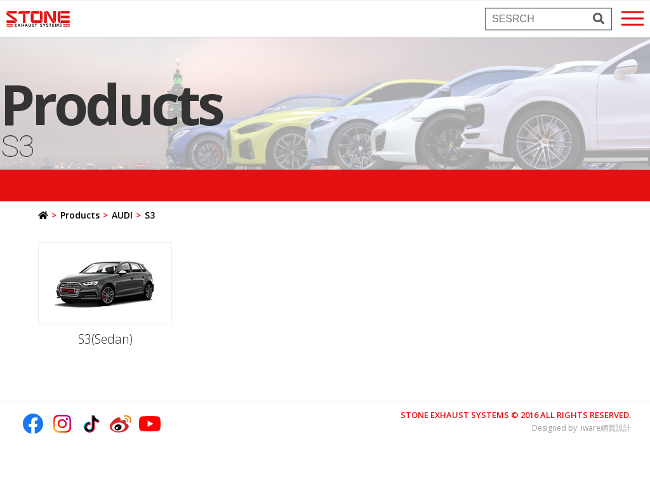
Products (80, 215)
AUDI (122, 215)
